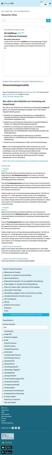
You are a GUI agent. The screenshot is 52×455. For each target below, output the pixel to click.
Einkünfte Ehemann (10, 343)
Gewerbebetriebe (9, 373)
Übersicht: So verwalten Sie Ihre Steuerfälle (17, 275)
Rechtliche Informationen (12, 305)
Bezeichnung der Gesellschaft (12, 246)
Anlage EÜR (8, 334)
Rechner (6, 302)
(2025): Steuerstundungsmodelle (13, 96)
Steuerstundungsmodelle (32, 81)
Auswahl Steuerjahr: (9, 324)
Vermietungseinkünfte (12, 81)
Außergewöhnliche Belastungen (14, 393)
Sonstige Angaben (10, 396)
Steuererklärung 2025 (11, 94)
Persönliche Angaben (11, 337)
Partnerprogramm (7, 423)
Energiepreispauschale (11, 349)
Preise (3, 421)
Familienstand (8, 331)
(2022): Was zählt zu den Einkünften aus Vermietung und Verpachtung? (25, 161)
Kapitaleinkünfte (9, 361)
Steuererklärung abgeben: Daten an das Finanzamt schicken (23, 293)
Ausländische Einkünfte (11, 382)
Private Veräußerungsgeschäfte (14, 379)
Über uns (4, 408)
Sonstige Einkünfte (10, 376)
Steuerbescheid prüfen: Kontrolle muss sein (18, 296)
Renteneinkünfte (9, 364)
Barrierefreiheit (6, 416)
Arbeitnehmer (8, 352)
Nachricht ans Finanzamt (12, 399)
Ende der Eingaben (10, 402)
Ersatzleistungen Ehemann (12, 355)
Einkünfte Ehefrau (10, 346)
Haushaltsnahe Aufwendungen (14, 390)
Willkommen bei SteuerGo (12, 272)
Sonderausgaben (9, 387)
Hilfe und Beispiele (10, 299)
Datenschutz (5, 414)
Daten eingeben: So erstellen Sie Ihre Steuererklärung (20, 284)
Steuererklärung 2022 (29, 92)
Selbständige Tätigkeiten (12, 370)
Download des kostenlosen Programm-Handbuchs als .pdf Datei (26, 314)
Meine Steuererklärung (11, 278)
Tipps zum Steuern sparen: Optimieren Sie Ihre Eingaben (22, 287)
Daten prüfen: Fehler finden (12, 290)
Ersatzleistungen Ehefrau (12, 358)
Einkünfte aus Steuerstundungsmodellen (15, 259)
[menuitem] (44, 4)
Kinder (6, 340)
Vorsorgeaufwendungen (11, 385)
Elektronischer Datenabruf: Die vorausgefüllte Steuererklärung (23, 281)
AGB (2, 412)
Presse (6, 311)
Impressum (7, 308)
